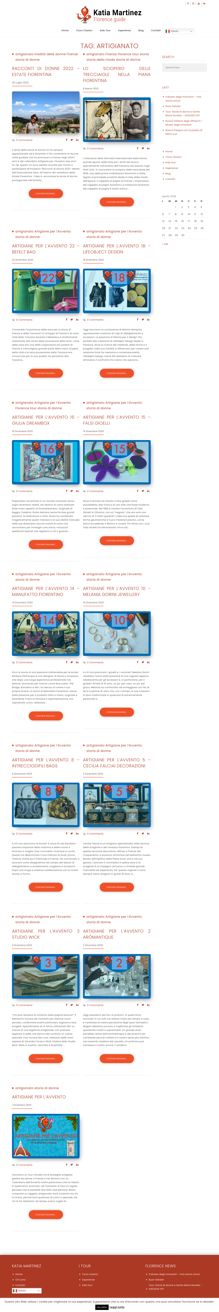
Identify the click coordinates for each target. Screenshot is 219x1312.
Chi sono (20, 1279)
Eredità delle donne (50, 54)
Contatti (156, 30)
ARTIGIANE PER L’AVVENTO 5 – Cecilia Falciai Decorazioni (117, 763)
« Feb (165, 244)
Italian (172, 31)
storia (144, 54)
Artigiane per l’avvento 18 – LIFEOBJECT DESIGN (117, 249)
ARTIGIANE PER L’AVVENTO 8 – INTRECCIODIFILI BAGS (46, 763)
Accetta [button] (102, 1307)
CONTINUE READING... (46, 193)
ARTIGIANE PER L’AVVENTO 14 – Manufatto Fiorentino (46, 591)
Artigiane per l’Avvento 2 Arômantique (117, 934)
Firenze (72, 54)
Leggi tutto (117, 1307)
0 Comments (24, 140)
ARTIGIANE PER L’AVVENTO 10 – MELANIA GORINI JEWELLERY (117, 591)
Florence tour (128, 54)
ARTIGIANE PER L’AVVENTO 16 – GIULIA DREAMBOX (46, 420)
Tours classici (84, 30)
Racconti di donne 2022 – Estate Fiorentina (46, 71)
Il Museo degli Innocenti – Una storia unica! (183, 98)
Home (65, 30)
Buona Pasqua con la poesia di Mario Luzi (184, 132)
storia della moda (100, 60)
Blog (141, 30)
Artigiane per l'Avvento (52, 231)
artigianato (24, 54)
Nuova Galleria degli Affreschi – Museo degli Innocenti (184, 122)
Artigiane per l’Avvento (39, 1097)
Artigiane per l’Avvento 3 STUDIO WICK (46, 934)
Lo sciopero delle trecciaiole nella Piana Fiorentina (117, 74)
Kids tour (105, 30)
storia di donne (27, 60)
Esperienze (124, 30)
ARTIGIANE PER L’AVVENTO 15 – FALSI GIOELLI (117, 420)
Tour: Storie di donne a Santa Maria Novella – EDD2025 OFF (183, 113)
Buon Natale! (173, 106)
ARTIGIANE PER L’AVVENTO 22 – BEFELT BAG (46, 249)
